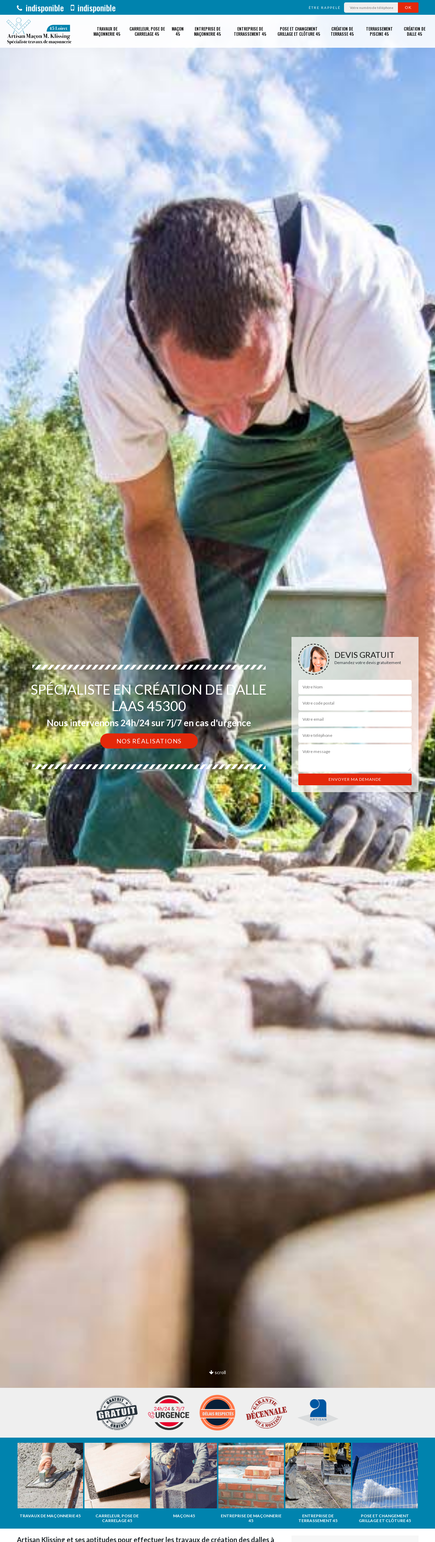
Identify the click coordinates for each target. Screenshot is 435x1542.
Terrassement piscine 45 (379, 31)
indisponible (40, 7)
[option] (217, 771)
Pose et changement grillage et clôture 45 (298, 31)
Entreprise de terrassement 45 (250, 31)
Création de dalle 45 (414, 31)
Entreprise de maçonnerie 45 (207, 31)
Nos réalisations (149, 741)
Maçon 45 (178, 31)
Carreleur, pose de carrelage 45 (147, 31)
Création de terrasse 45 (342, 31)
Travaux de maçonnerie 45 (107, 31)
